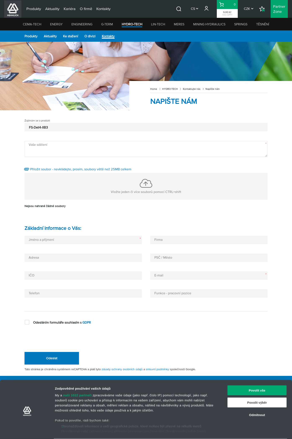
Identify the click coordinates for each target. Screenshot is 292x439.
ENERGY (56, 24)
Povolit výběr (257, 386)
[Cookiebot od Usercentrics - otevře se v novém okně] (27, 431)
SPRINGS (240, 24)
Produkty (31, 36)
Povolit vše (257, 374)
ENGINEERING (81, 24)
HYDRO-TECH (132, 24)
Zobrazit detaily (221, 430)
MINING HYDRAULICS (209, 24)
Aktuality (50, 36)
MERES (179, 24)
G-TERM (107, 24)
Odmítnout (257, 399)
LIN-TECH (158, 24)
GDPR (86, 322)
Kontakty (108, 36)
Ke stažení (70, 36)
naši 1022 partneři (77, 379)
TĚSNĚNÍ (262, 24)
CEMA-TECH (32, 24)
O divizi (90, 36)
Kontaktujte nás (191, 88)
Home (153, 88)
